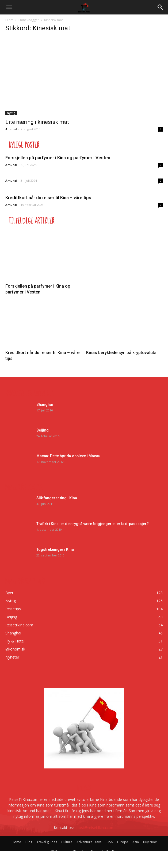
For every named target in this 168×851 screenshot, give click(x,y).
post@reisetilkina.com (95, 827)
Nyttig (11, 113)
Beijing (42, 430)
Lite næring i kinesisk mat (37, 122)
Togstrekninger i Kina (55, 549)
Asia (135, 842)
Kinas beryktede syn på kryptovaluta (121, 352)
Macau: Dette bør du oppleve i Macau (68, 456)
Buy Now (149, 842)
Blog (28, 842)
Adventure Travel (89, 842)
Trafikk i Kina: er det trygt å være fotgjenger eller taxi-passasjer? (92, 524)
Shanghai (44, 404)
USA (110, 842)
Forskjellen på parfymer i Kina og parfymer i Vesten (57, 157)
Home (16, 842)
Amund (11, 129)
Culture (66, 842)
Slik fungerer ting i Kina (56, 498)
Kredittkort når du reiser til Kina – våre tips (48, 197)
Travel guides (47, 842)
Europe (122, 842)
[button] (160, 7)
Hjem (9, 20)
